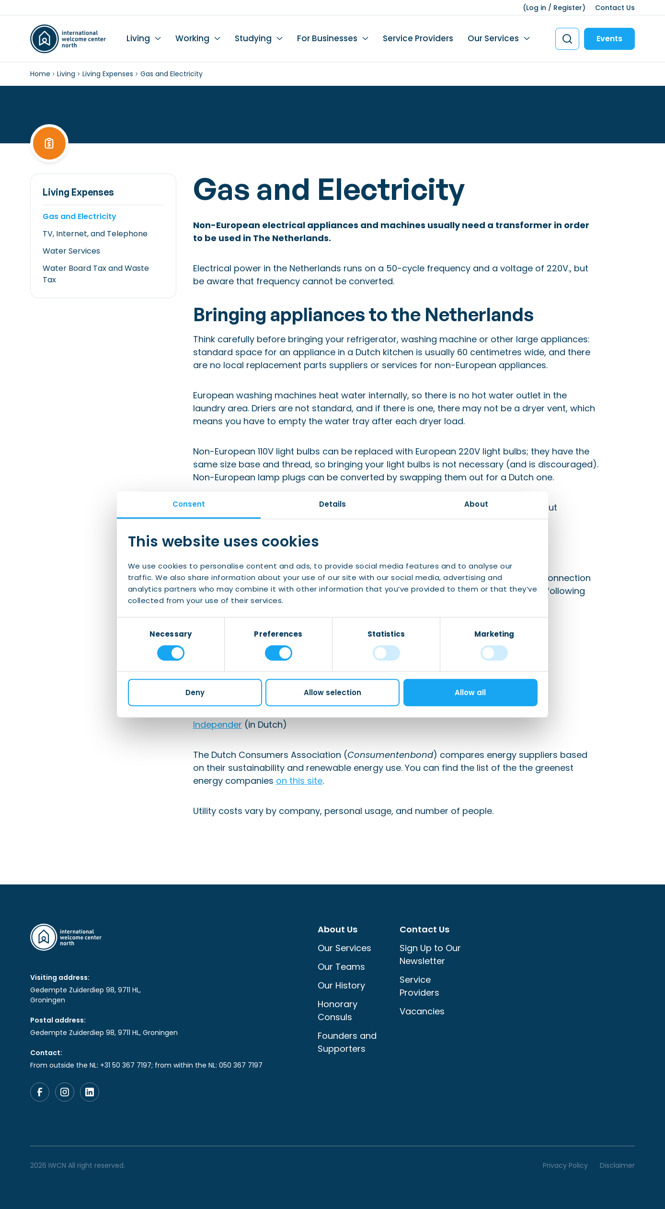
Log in (536, 7)
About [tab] (476, 504)
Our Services (493, 38)
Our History (341, 985)
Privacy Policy (565, 1165)
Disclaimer (617, 1165)
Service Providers (418, 38)
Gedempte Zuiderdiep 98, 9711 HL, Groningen (85, 995)
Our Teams (341, 967)
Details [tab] (332, 504)
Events (609, 38)
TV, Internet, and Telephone (95, 233)
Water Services (71, 250)
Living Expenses (107, 74)
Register (567, 7)
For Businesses (327, 38)
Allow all (470, 692)
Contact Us (615, 7)
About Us (337, 929)
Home (40, 74)
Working (192, 38)
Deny (195, 692)
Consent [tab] (189, 504)
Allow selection (332, 692)
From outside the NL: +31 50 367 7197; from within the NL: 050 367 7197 (146, 1065)
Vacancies (422, 1011)
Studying (253, 38)
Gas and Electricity (79, 216)
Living (138, 38)
